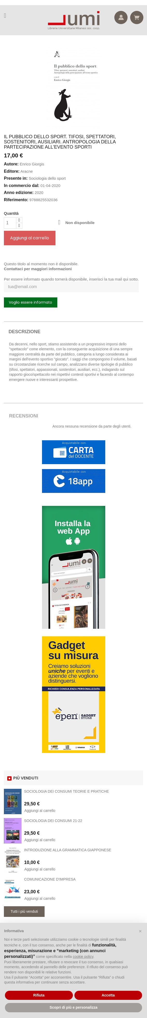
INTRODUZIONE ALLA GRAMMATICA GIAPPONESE (67, 850)
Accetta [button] (108, 995)
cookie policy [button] (83, 956)
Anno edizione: (19, 192)
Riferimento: (16, 200)
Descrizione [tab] (24, 331)
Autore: (11, 164)
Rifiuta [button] (39, 995)
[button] (140, 931)
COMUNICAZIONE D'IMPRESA (50, 879)
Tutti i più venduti (24, 911)
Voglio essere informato (30, 302)
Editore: (11, 171)
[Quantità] (10, 223)
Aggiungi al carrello (29, 238)
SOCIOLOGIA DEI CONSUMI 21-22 (53, 821)
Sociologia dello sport (47, 178)
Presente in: (16, 178)
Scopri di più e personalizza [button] (73, 1007)
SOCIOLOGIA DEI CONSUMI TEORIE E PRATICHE (66, 791)
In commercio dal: (21, 185)
